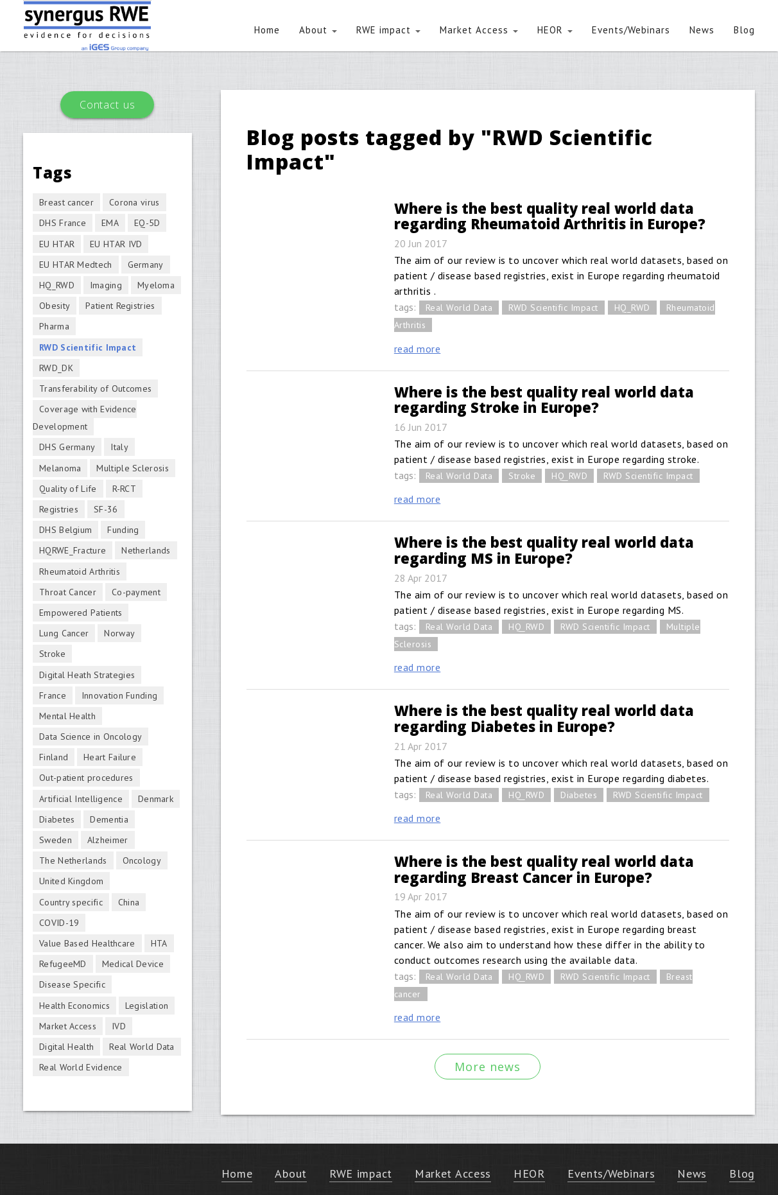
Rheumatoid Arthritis (79, 571)
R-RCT (124, 488)
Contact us (107, 105)
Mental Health (67, 716)
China (129, 902)
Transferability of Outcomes (95, 388)
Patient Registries (120, 305)
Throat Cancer (67, 592)
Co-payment (136, 592)
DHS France (62, 223)
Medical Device (133, 964)
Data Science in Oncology (90, 736)
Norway (119, 633)
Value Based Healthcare (87, 943)
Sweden (55, 840)
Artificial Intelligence (81, 799)
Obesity (54, 305)
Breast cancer (66, 202)
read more (417, 348)
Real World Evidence (81, 1067)
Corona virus (134, 202)
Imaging (106, 285)
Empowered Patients (80, 612)
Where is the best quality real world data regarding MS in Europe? (544, 550)
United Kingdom (71, 881)
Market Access (479, 30)
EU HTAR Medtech (75, 264)
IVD (119, 1026)
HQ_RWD (632, 307)
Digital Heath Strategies (87, 675)
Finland (53, 757)
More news (487, 1066)
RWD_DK (56, 368)
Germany (146, 264)
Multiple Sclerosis (132, 468)
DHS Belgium (65, 530)
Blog (744, 30)
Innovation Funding (119, 695)
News (701, 30)
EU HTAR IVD (116, 244)
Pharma (54, 326)
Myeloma (156, 285)
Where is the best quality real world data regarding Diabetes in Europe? (544, 718)
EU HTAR (56, 244)
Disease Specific (72, 984)
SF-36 (106, 509)
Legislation (146, 1005)
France (52, 695)
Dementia (109, 819)
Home (267, 30)
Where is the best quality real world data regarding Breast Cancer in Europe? (544, 869)
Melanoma (60, 468)
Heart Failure (109, 757)
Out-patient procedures (86, 777)
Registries (58, 509)
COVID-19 (59, 923)
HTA (159, 943)
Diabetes (578, 795)
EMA (110, 223)
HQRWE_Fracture (72, 550)
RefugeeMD (63, 964)
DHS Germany (67, 447)
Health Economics (74, 1005)
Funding (123, 530)
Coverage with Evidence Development (85, 417)
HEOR (555, 30)
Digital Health (66, 1046)
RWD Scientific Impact (553, 307)
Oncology (142, 860)
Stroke (521, 476)
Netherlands (145, 550)
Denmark (155, 799)
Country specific (71, 902)
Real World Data (459, 307)
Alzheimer (107, 840)
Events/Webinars (631, 30)
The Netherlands (73, 860)
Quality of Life (68, 488)
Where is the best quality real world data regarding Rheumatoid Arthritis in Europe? (549, 216)
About (318, 30)
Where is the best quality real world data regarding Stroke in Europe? (544, 399)
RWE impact (388, 30)
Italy (119, 447)
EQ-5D (147, 223)
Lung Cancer (64, 633)
